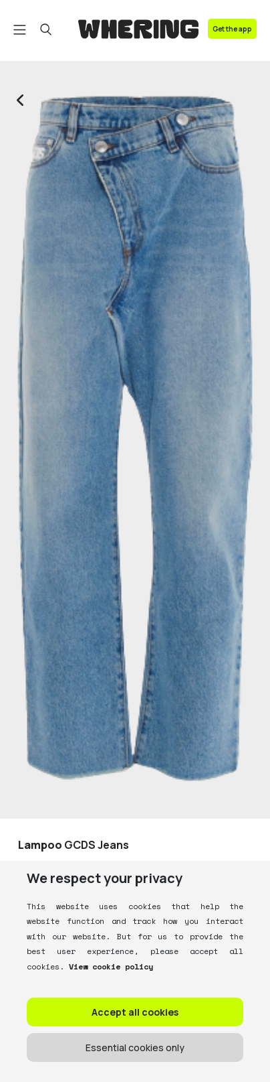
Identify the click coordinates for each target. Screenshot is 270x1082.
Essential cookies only (135, 1047)
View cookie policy (108, 966)
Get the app (232, 28)
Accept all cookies (135, 1012)
